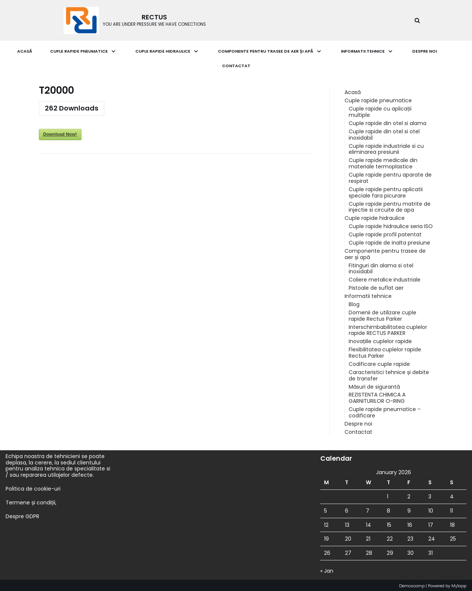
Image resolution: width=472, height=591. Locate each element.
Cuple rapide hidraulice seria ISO (391, 226)
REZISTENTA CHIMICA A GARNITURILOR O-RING (377, 397)
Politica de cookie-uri (33, 487)
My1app (458, 584)
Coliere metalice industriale (384, 279)
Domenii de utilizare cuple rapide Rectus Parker (382, 314)
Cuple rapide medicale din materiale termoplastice (383, 163)
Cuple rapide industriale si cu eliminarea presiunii (386, 149)
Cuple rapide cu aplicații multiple (380, 112)
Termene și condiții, (31, 501)
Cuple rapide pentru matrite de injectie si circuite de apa (390, 206)
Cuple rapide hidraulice (375, 217)
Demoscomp (412, 584)
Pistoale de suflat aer (376, 287)
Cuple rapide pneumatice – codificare (385, 411)
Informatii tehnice (368, 295)
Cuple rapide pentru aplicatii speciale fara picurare (386, 192)
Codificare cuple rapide (379, 363)
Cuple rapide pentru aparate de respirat (390, 177)
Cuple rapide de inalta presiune (389, 242)
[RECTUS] (135, 20)
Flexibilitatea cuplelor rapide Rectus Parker (385, 351)
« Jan (326, 569)
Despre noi (424, 51)
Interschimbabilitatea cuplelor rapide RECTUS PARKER (388, 329)
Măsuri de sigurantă (374, 385)
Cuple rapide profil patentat (385, 234)
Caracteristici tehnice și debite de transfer (389, 374)
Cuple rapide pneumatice (378, 100)
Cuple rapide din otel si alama (387, 123)
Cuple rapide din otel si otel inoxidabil (384, 134)
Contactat (236, 66)
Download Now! (60, 134)
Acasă (24, 51)
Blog (354, 303)
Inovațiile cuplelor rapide (380, 340)
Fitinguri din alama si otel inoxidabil (381, 268)
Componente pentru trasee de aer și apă (385, 253)
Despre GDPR (22, 515)
